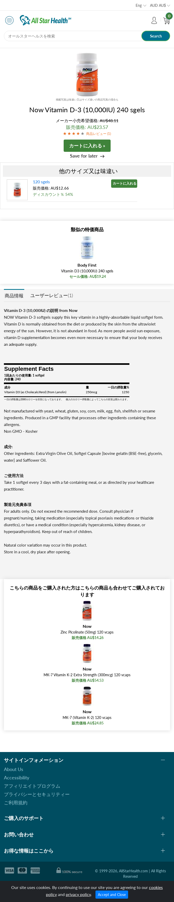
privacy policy (78, 894)
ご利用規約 (15, 802)
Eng (139, 5)
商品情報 (14, 295)
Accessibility (16, 777)
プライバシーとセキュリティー (37, 794)
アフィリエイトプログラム (32, 786)
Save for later (84, 156)
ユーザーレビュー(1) (51, 295)
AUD (158, 5)
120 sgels (41, 181)
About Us (13, 769)
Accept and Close (112, 894)
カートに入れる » (87, 145)
